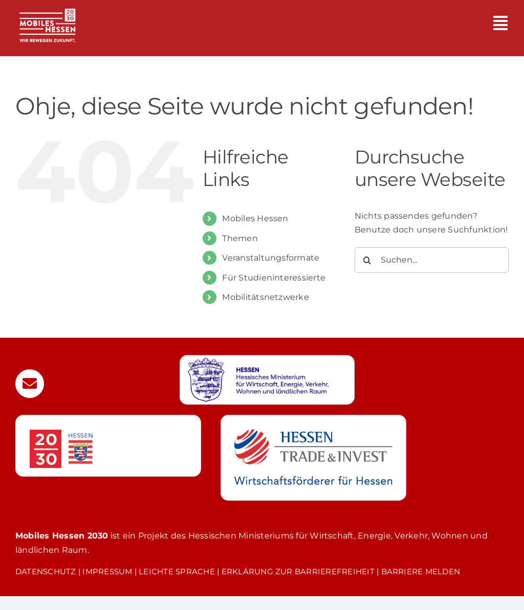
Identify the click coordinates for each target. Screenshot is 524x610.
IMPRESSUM (107, 571)
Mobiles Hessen (255, 218)
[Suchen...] (432, 260)
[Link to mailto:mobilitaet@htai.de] (29, 383)
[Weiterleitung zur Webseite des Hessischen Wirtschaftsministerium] (267, 380)
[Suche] (367, 260)
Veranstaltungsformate (270, 258)
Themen (239, 238)
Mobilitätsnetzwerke (265, 297)
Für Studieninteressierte (273, 278)
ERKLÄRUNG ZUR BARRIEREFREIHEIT (298, 571)
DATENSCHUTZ (45, 571)
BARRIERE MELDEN (421, 571)
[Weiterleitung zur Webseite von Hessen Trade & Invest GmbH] (313, 458)
